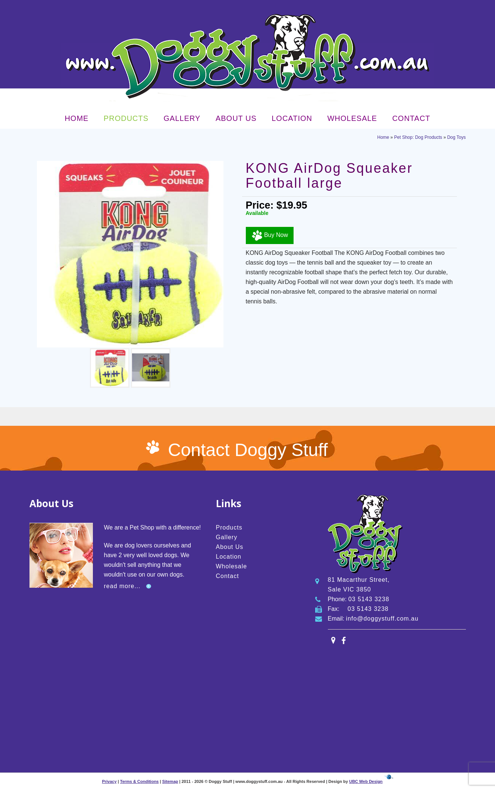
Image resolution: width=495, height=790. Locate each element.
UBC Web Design (366, 781)
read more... (122, 586)
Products (126, 118)
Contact (411, 118)
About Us (236, 118)
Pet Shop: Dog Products (418, 137)
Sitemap (170, 781)
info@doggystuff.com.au (382, 618)
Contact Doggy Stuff (248, 450)
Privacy (109, 781)
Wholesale (352, 118)
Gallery (182, 118)
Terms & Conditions (139, 781)
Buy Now (269, 235)
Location (292, 118)
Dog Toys (456, 137)
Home (76, 118)
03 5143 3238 (368, 599)
